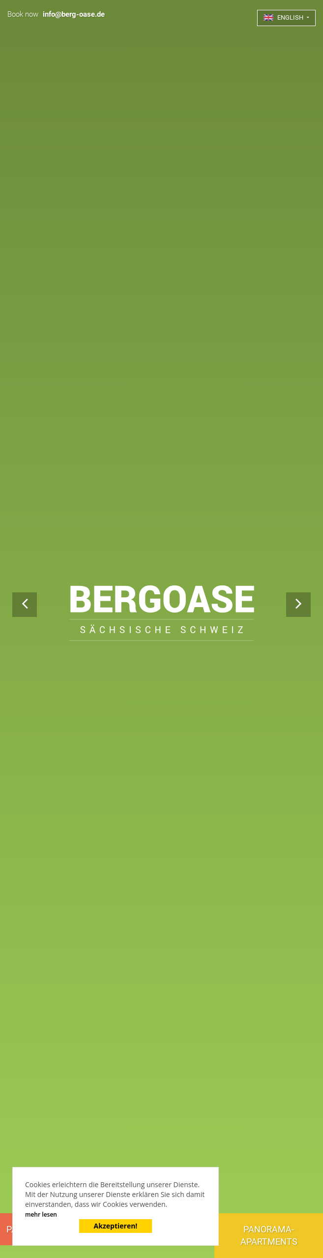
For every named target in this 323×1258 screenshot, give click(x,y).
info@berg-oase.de (74, 14)
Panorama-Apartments (268, 1235)
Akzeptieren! (116, 1225)
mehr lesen (41, 1214)
